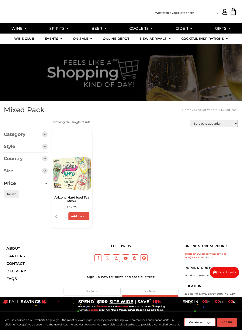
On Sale (82, 38)
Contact (15, 263)
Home (186, 110)
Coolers (141, 28)
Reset (11, 194)
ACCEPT (226, 320)
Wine (19, 28)
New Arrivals (155, 38)
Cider (183, 28)
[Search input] (183, 12)
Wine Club (24, 39)
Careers (15, 256)
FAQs (11, 278)
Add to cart (79, 216)
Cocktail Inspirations (204, 38)
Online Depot (116, 39)
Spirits (59, 28)
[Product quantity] (61, 216)
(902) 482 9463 (195, 257)
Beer (99, 28)
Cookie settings (198, 320)
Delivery (16, 271)
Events (54, 38)
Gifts (223, 28)
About (13, 248)
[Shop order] (213, 123)
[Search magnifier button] (216, 12)
